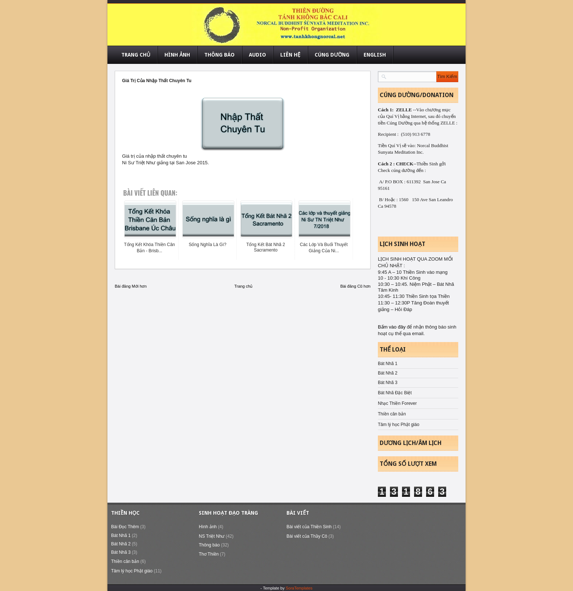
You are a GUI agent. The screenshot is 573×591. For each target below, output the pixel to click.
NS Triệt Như (211, 536)
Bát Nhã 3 (387, 382)
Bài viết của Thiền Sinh (309, 526)
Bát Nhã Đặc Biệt (395, 392)
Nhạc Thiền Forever (397, 403)
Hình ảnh (208, 526)
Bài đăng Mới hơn (131, 286)
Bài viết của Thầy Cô (306, 536)
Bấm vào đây (392, 327)
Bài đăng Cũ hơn (355, 286)
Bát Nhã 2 (387, 373)
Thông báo (209, 545)
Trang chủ (243, 286)
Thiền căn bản (392, 414)
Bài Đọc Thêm (125, 526)
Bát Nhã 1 (387, 363)
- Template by (286, 588)
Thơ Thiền (209, 554)
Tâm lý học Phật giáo (398, 424)
